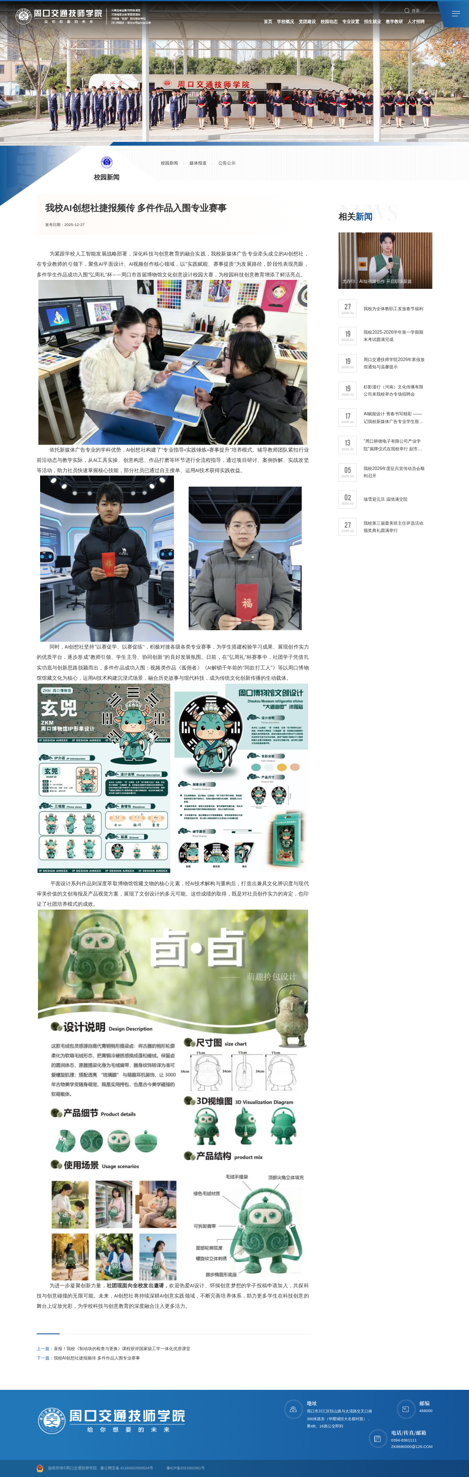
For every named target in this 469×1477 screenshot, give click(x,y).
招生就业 (372, 21)
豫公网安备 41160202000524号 (126, 1468)
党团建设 (307, 21)
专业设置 (350, 21)
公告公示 (231, 163)
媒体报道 (201, 163)
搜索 (412, 10)
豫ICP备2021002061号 (185, 1468)
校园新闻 (170, 163)
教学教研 (394, 21)
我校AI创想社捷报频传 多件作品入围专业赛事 (88, 1358)
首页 (268, 21)
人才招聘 (416, 21)
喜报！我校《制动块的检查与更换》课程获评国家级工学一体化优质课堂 (113, 1348)
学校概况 (285, 21)
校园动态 (329, 21)
